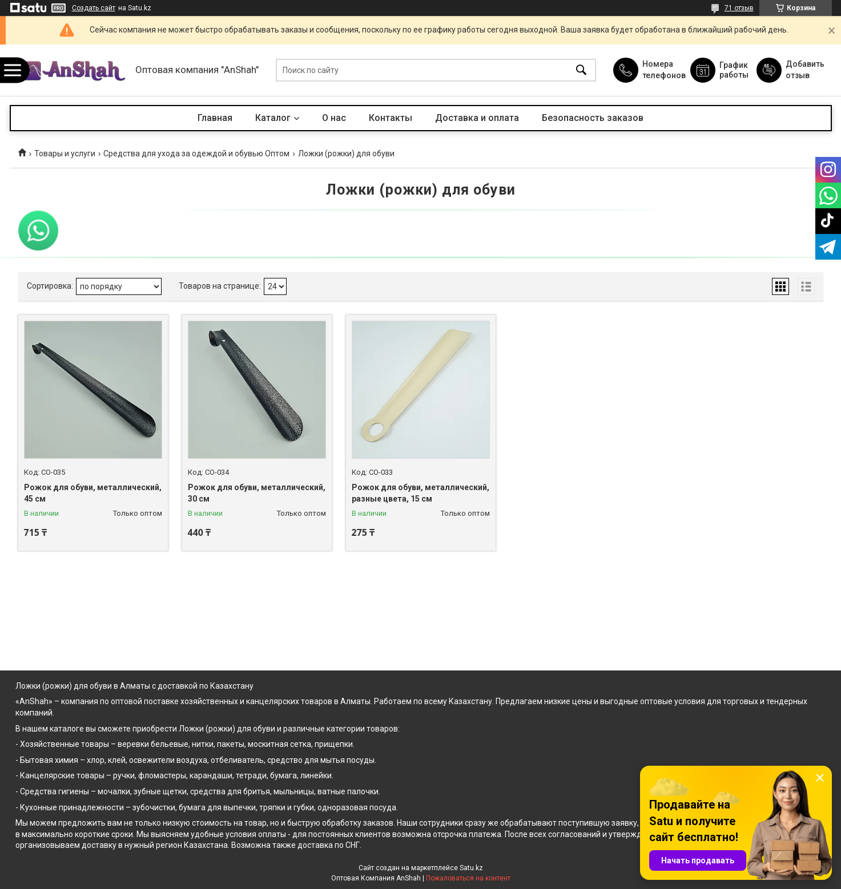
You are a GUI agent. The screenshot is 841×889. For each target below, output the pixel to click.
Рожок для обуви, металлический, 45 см (93, 493)
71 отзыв (739, 8)
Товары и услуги (64, 153)
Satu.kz (471, 868)
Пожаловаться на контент (468, 878)
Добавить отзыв (804, 69)
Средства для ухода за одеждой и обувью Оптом (196, 153)
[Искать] (581, 70)
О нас (334, 117)
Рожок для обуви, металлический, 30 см (256, 493)
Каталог (273, 117)
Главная (215, 117)
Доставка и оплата (477, 117)
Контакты (390, 117)
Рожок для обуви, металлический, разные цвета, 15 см (420, 493)
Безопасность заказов (592, 117)
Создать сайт (93, 8)
